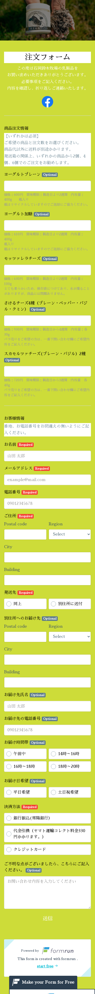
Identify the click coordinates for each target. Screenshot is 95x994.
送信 (48, 918)
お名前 (19, 445)
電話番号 (21, 492)
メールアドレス (27, 468)
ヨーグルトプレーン (31, 175)
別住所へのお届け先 (31, 618)
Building (12, 570)
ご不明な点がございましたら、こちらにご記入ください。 (46, 867)
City (8, 547)
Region (56, 524)
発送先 (19, 592)
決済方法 (21, 807)
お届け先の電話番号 (31, 719)
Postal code (15, 524)
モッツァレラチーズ (31, 259)
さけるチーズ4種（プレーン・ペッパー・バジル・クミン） (45, 306)
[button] (47, 958)
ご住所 (19, 516)
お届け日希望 (25, 781)
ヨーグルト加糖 (27, 214)
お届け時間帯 (25, 742)
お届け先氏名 (25, 695)
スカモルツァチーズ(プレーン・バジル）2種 (45, 357)
